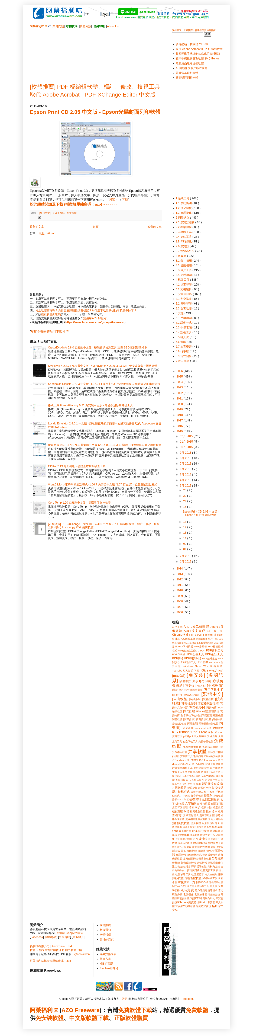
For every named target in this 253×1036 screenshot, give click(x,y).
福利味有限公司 (40, 946)
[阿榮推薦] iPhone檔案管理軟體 (201, 711)
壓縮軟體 (198, 772)
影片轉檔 (217, 787)
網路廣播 (192, 846)
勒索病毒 (198, 756)
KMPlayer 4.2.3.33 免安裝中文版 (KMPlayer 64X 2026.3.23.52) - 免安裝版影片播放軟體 (102, 365)
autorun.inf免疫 (203, 728)
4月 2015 (186, 480)
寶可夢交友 (107, 939)
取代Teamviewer (208, 760)
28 (185, 490)
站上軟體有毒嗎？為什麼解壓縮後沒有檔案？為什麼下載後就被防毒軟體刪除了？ (86, 310)
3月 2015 (186, 485)
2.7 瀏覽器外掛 (185, 251)
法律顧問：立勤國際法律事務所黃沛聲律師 (194, 30)
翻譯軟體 (181, 854)
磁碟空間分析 (207, 835)
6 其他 (180, 313)
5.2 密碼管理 (184, 303)
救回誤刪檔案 (211, 799)
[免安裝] (196, 675)
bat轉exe (217, 728)
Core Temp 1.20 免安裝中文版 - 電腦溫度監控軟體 (79, 502)
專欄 (198, 783)
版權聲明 (64, 937)
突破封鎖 (201, 838)
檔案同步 (194, 807)
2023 (180, 387)
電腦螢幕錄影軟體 (187, 72)
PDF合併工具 (195, 654)
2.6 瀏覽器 (183, 246)
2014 (180, 568)
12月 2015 (187, 436)
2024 (180, 381)
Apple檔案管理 (195, 630)
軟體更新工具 (207, 870)
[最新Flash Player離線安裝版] (187, 689)
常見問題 (58, 26)
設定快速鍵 (178, 866)
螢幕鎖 (176, 862)
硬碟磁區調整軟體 (187, 77)
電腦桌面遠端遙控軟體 (190, 63)
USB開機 (202, 662)
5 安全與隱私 (184, 294)
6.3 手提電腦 (184, 327)
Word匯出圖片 (213, 666)
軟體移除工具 (183, 874)
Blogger (188, 998)
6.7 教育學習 (184, 346)
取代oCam (185, 764)
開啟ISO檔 (202, 882)
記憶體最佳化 (215, 862)
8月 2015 (186, 458)
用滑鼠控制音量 (211, 823)
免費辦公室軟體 (192, 747)
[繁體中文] (45, 213)
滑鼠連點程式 (191, 815)
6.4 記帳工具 (184, 332)
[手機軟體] (215, 685)
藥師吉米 (105, 958)
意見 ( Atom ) (47, 233)
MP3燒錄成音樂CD (188, 650)
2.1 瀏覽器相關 (185, 222)
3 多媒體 (181, 255)
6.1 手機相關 (184, 317)
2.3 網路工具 (184, 232)
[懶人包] (201, 685)
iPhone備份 (206, 732)
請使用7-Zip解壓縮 (94, 318)
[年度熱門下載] (201, 681)
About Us (113, 26)
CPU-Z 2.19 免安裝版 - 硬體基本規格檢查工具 (76, 466)
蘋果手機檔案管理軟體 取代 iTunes (197, 58)
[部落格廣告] (189, 703)
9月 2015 (186, 452)
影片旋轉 (192, 787)
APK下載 (177, 626)
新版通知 (105, 929)
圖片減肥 (215, 768)
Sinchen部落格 (109, 968)
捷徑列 (208, 795)
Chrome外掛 (180, 634)
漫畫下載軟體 (207, 815)
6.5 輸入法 (183, 337)
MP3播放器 (200, 646)
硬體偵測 (183, 834)
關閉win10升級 (180, 886)
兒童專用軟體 (179, 752)
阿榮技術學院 (108, 954)
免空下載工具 (190, 741)
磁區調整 (194, 835)
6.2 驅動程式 (184, 322)
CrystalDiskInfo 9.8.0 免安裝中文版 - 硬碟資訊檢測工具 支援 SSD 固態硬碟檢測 (97, 347)
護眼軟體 (202, 866)
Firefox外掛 (209, 634)
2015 (180, 431)
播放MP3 (177, 799)
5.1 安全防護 (184, 298)
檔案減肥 (218, 807)
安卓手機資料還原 (191, 776)
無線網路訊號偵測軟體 (197, 819)
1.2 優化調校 (184, 208)
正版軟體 (125, 1018)
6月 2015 (186, 469)
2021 (180, 398)
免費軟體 (72, 213)
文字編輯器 (192, 803)
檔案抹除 (206, 807)
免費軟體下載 (135, 1010)
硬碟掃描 (215, 831)
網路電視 (181, 850)
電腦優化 (188, 894)
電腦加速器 (200, 894)
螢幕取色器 (205, 858)
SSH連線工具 (188, 662)
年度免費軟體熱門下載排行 (50, 331)
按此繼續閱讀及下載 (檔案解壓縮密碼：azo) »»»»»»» (73, 204)
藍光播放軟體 (210, 854)
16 (185, 506)
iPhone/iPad (188, 732)
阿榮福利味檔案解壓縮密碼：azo (50, 960)
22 (185, 495)
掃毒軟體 (218, 795)
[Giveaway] (208, 670)
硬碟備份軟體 (200, 831)
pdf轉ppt (188, 736)
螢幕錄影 (217, 858)
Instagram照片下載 (207, 638)
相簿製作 (212, 827)
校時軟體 (205, 803)
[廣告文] (190, 685)
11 (185, 538)
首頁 (96, 226)
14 (185, 527)
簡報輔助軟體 (185, 843)
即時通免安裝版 (212, 756)
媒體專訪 (51, 937)
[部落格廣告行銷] (208, 703)
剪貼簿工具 (186, 756)
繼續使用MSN (206, 850)
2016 (180, 425)
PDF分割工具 (214, 650)
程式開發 (190, 839)
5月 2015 (186, 474)
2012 (180, 579)
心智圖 (211, 791)
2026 (180, 371)
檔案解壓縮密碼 (51, 314)
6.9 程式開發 (184, 356)
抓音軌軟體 (197, 795)
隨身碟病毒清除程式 (206, 890)
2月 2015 (186, 556)
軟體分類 (85, 26)
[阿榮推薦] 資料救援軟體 (197, 719)
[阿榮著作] (188, 728)
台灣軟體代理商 (54, 950)
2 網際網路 (183, 217)
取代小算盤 (198, 764)
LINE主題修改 (189, 642)
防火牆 (213, 886)
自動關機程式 (194, 854)
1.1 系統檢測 (184, 203)
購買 (142, 1018)
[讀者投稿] (208, 699)
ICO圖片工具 (188, 638)
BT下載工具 (215, 630)
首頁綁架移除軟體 (185, 906)
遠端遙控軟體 (193, 878)
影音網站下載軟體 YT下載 (192, 44)
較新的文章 (37, 226)
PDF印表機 (178, 654)
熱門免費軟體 (181, 823)
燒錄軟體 (196, 823)
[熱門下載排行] (213, 689)
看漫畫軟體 (185, 831)
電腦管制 (196, 898)
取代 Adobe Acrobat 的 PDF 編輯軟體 (199, 48)
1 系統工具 (183, 198)
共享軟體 (197, 751)
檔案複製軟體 (197, 811)
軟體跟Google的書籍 (70, 933)
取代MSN (192, 760)
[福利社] (177, 694)
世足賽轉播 (200, 736)
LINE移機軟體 (205, 642)
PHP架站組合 (209, 658)
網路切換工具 (215, 843)
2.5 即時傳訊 (184, 241)
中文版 (77, 1018)
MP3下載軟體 (185, 646)
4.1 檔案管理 (184, 284)
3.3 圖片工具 (184, 270)
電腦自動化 (209, 898)
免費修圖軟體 (205, 741)
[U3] (221, 670)
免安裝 (43, 1018)
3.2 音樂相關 (184, 265)
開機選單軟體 (216, 882)
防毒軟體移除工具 (199, 886)
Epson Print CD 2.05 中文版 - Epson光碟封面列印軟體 (95, 112)
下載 (125, 199)
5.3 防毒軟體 (184, 308)
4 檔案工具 (183, 279)
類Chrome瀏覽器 (186, 902)
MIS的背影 (106, 963)
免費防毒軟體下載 (212, 747)
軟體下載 (97, 1018)
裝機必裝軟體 (188, 862)
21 (185, 501)
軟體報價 (105, 934)
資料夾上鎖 (213, 866)
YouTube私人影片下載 (185, 670)
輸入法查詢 (211, 874)
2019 (180, 409)
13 (185, 532)
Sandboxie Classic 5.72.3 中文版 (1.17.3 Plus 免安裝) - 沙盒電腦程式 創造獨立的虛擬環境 (104, 383)
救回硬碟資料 (192, 799)
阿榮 (112, 199)
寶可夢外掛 (188, 783)
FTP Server (195, 634)
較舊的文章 (155, 226)
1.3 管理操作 (184, 212)
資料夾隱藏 (193, 870)
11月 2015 (187, 441)
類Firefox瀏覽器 (206, 902)
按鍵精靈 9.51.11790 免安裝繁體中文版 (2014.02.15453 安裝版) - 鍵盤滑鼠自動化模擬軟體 (104, 444)
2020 (180, 403)
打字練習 (185, 795)
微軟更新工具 (198, 791)
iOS (175, 732)
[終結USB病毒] (191, 694)
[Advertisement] (96, 53)
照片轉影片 (217, 819)
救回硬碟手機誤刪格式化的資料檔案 (198, 53)
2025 (180, 376)
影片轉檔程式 (181, 791)
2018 (180, 414)
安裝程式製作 (196, 779)
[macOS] (178, 675)
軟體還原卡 (197, 874)
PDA (202, 650)
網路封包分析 (179, 847)
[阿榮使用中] (197, 707)
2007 (180, 606)
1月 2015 (186, 561)
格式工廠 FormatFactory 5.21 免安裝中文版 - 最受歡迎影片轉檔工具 (90, 405)
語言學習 (191, 866)
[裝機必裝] (195, 699)
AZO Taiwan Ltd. (62, 946)
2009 (180, 595)
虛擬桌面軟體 (190, 858)
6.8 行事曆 (183, 351)
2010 (180, 590)
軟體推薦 (105, 925)
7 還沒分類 (59, 213)
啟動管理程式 (201, 768)
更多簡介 (78, 937)
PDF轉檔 (177, 658)
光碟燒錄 (212, 736)
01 (185, 549)
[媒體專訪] (185, 681)
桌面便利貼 (217, 803)
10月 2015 (187, 447)
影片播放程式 (210, 783)
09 (185, 543)
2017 (180, 420)
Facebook (37, 937)
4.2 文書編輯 (184, 289)
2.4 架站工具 (184, 236)
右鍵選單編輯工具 (182, 768)
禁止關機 (180, 839)
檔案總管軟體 (180, 811)
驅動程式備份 (203, 906)
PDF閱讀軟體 (192, 658)
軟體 (58, 1018)
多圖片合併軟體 (212, 772)
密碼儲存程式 (212, 779)
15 (185, 521)
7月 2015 (186, 463)
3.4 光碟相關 (184, 274)
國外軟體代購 (73, 950)
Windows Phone (192, 666)
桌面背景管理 (180, 807)
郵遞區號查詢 (210, 878)
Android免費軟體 (196, 626)
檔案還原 (211, 811)
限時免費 (187, 890)
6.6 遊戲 (181, 341)
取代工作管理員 (214, 764)
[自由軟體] (180, 699)
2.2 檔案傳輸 (184, 227)
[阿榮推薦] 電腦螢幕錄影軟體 (202, 723)
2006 (180, 612)
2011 (180, 584)
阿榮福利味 (44, 1010)
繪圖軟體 (192, 850)
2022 (180, 393)
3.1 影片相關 (184, 260)
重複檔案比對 (186, 882)
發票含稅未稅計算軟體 (194, 827)
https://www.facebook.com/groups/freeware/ (94, 322)
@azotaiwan (82, 954)
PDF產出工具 (214, 654)
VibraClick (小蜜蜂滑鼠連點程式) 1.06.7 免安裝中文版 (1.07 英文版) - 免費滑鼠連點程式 (102, 484)
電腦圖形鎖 (214, 894)
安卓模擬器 (182, 779)
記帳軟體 (202, 862)
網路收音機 (203, 846)
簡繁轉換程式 (200, 843)
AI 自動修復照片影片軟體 (191, 68)
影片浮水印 (204, 787)
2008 (180, 601)
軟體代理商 (37, 950)
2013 (180, 574)
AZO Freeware (80, 1010)
